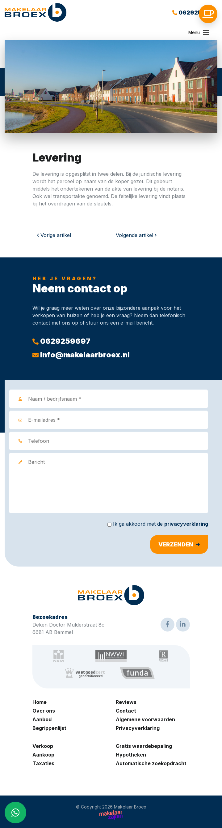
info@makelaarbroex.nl (81, 354)
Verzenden (175, 544)
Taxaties (43, 763)
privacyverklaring (186, 524)
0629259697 (194, 12)
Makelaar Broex (130, 806)
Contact (126, 711)
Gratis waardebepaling (144, 746)
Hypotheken (131, 755)
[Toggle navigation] (206, 32)
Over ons (43, 711)
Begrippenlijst (49, 728)
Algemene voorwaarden (145, 719)
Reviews (126, 702)
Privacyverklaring (138, 728)
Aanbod (42, 719)
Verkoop (42, 746)
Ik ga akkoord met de (160, 524)
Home (39, 702)
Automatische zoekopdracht (151, 763)
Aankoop (43, 755)
